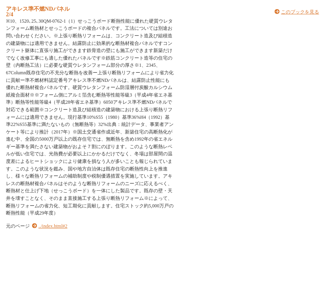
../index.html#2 (52, 226)
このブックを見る (300, 12)
